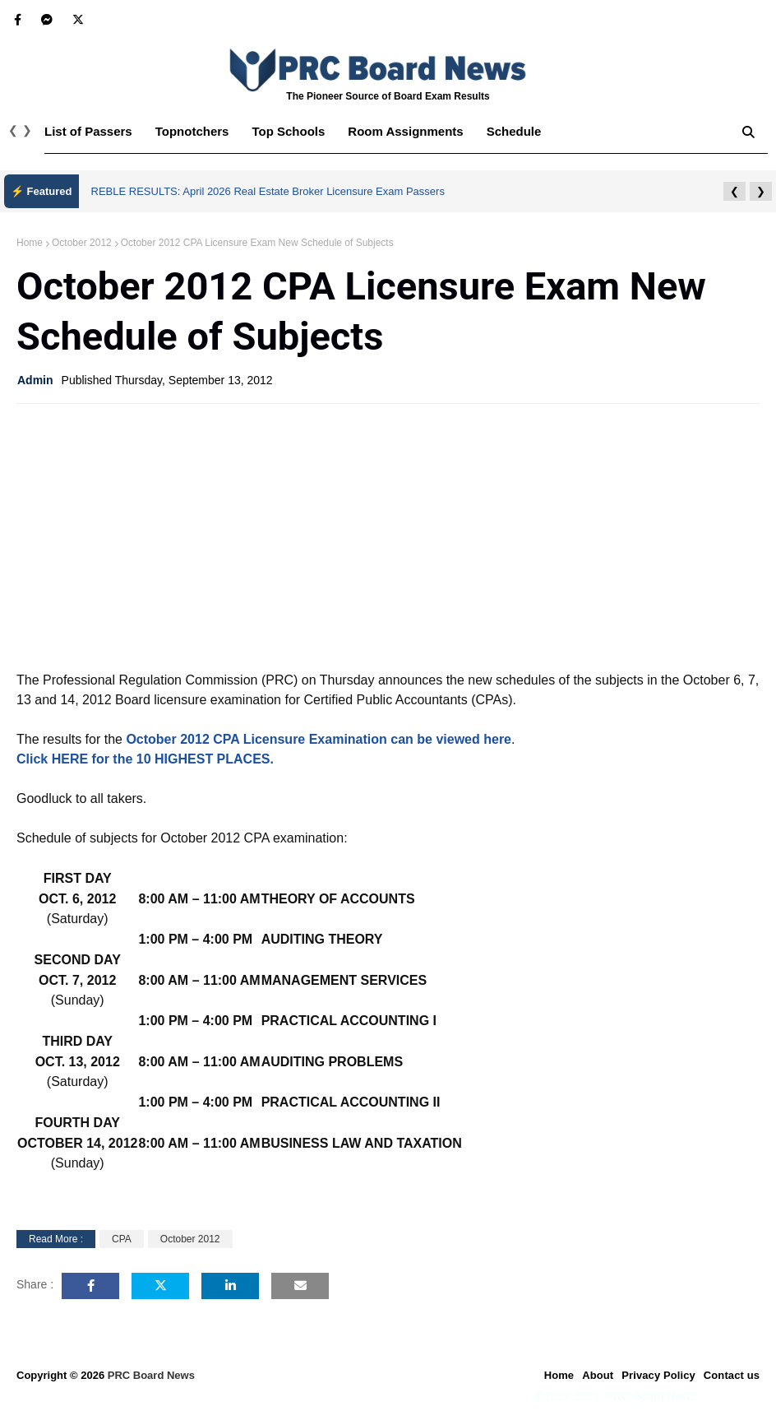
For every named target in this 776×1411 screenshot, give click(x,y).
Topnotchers (192, 131)
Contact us (732, 1375)
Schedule (514, 131)
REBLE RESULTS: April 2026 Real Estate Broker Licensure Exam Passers (268, 191)
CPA (122, 1239)
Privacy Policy (658, 1375)
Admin (35, 380)
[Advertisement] (388, 535)
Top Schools (288, 131)
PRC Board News (151, 1375)
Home (29, 242)
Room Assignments (405, 131)
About (597, 1375)
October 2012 (82, 242)
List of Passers (88, 131)
